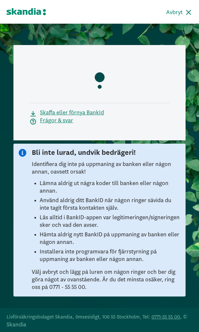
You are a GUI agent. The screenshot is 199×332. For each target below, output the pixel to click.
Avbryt (174, 12)
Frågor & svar (56, 121)
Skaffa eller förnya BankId (72, 113)
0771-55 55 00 (165, 317)
